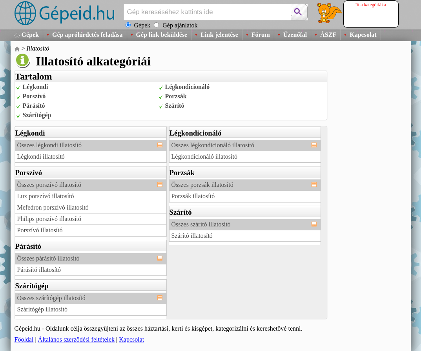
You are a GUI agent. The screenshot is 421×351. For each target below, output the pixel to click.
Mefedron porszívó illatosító (53, 207)
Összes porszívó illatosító (49, 184)
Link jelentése (219, 34)
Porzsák (176, 96)
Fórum (261, 34)
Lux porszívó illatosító (45, 196)
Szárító (174, 105)
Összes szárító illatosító (201, 224)
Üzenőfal (295, 34)
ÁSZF (328, 34)
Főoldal (24, 339)
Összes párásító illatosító (48, 258)
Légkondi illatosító (41, 156)
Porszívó (34, 96)
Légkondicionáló (187, 86)
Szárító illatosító (192, 235)
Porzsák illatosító (193, 196)
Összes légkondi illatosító (49, 145)
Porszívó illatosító (40, 230)
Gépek (30, 34)
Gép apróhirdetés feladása (87, 34)
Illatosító (38, 48)
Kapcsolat (363, 34)
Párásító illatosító (39, 269)
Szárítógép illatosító (42, 309)
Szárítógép (37, 115)
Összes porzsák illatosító (202, 184)
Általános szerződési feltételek (76, 339)
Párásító (34, 105)
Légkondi (35, 86)
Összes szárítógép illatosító (51, 298)
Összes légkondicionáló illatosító (213, 145)
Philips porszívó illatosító (49, 218)
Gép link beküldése (162, 34)
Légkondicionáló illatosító (204, 156)
